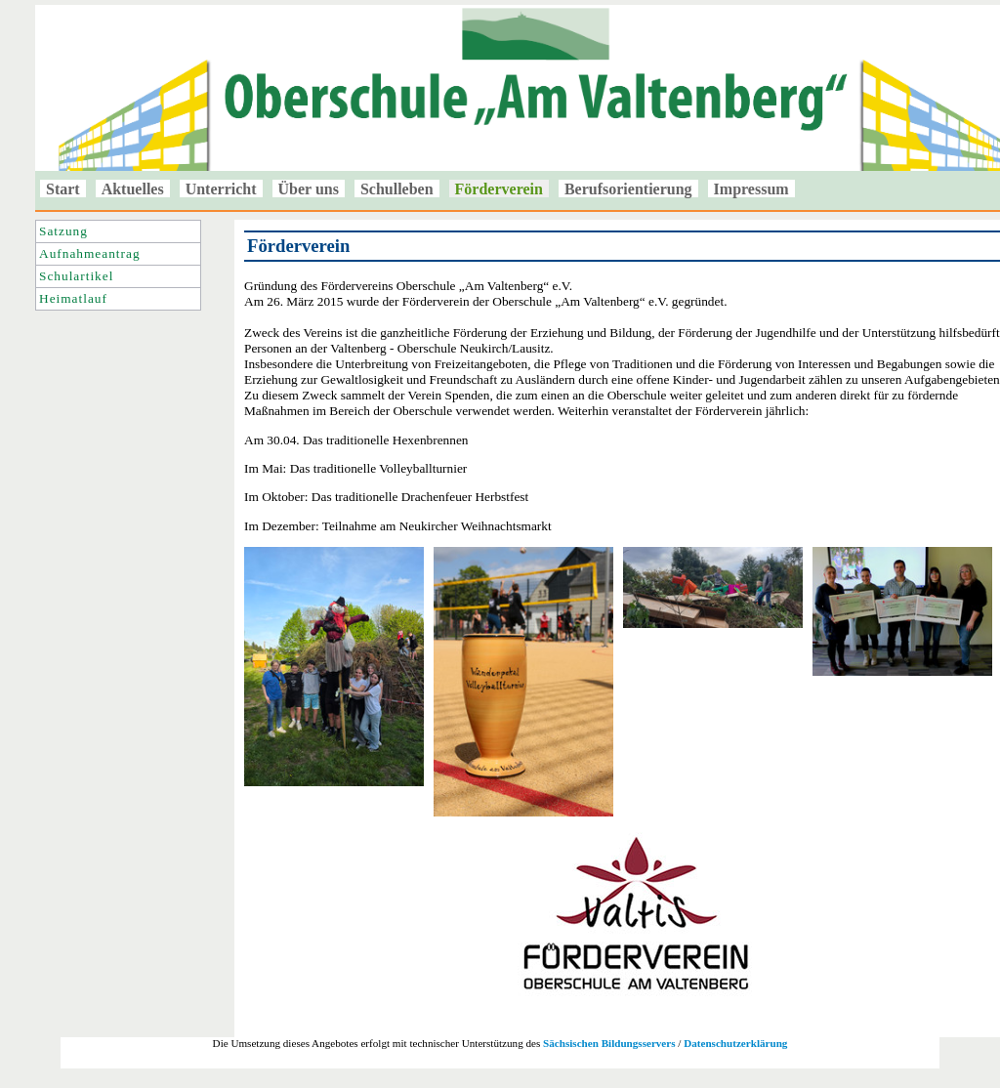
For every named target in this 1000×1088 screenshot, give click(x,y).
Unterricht (221, 189)
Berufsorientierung (628, 189)
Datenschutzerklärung (735, 1043)
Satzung (63, 231)
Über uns (308, 189)
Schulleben (397, 189)
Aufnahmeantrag (90, 253)
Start (63, 189)
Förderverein (499, 189)
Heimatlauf (73, 298)
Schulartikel (76, 276)
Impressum (751, 189)
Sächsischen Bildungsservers (609, 1043)
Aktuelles (133, 189)
